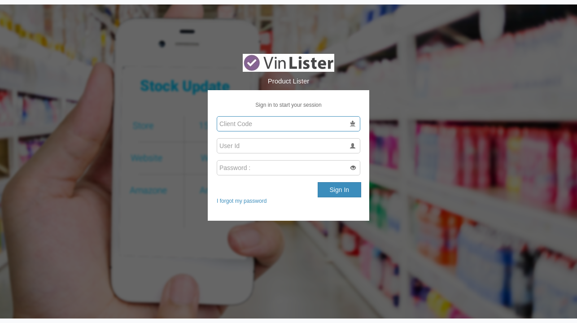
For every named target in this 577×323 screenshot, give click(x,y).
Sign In (340, 189)
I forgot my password (242, 201)
